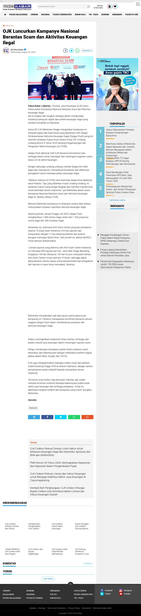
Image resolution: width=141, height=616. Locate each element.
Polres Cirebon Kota (62, 14)
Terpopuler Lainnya (117, 200)
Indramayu (117, 14)
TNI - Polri (93, 14)
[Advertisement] (14, 98)
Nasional (45, 14)
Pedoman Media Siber (102, 608)
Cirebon (34, 14)
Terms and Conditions (56, 608)
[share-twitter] (71, 50)
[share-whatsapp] (77, 50)
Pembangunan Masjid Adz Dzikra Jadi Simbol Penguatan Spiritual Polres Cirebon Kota (121, 189)
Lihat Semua (48, 579)
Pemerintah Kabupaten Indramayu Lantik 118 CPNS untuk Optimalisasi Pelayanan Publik (117, 264)
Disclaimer (86, 608)
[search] (64, 6)
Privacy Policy (74, 608)
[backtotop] (70, 584)
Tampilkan (88, 563)
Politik (53, 594)
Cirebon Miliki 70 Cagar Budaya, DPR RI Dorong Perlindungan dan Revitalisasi (120, 161)
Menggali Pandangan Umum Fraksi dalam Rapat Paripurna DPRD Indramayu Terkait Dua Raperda (115, 239)
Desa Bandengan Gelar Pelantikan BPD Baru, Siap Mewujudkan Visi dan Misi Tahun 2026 (119, 176)
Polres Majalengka (18, 14)
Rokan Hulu (80, 14)
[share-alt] (34, 417)
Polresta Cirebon (34, 598)
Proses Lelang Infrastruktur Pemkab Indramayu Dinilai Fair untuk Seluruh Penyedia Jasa (115, 252)
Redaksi (33, 608)
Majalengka (8, 594)
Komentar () (87, 50)
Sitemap (41, 608)
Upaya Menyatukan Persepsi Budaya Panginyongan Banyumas (120, 132)
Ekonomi (105, 14)
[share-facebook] (65, 50)
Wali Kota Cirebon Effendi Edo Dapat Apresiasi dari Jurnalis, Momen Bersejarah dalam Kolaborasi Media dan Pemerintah (120, 150)
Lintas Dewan (80, 591)
